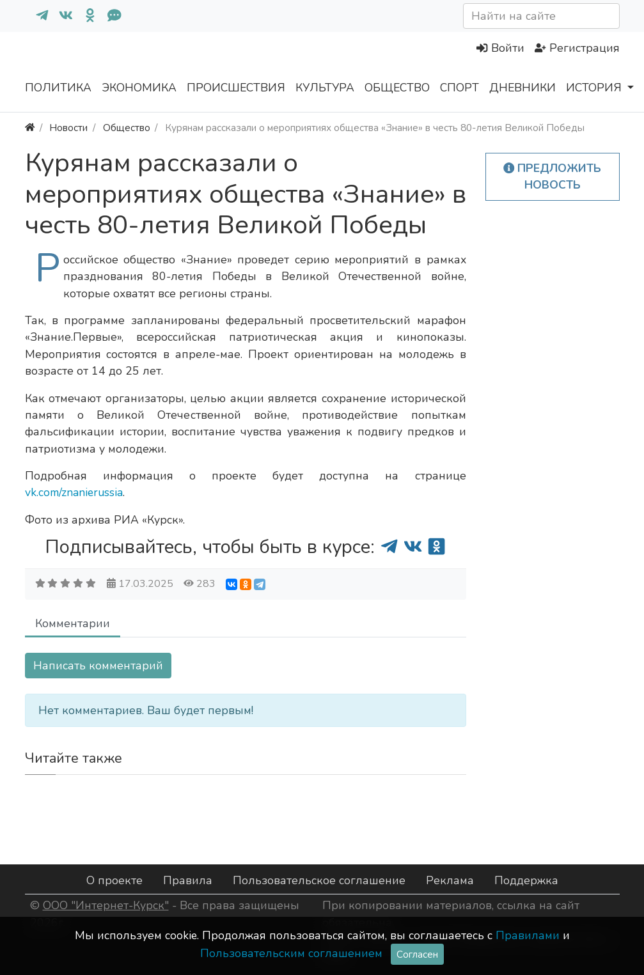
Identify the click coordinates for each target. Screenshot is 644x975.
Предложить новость (552, 176)
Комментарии (72, 623)
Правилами (528, 935)
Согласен (417, 954)
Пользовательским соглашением (291, 953)
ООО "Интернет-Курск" (106, 905)
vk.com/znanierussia (74, 492)
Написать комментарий (98, 665)
